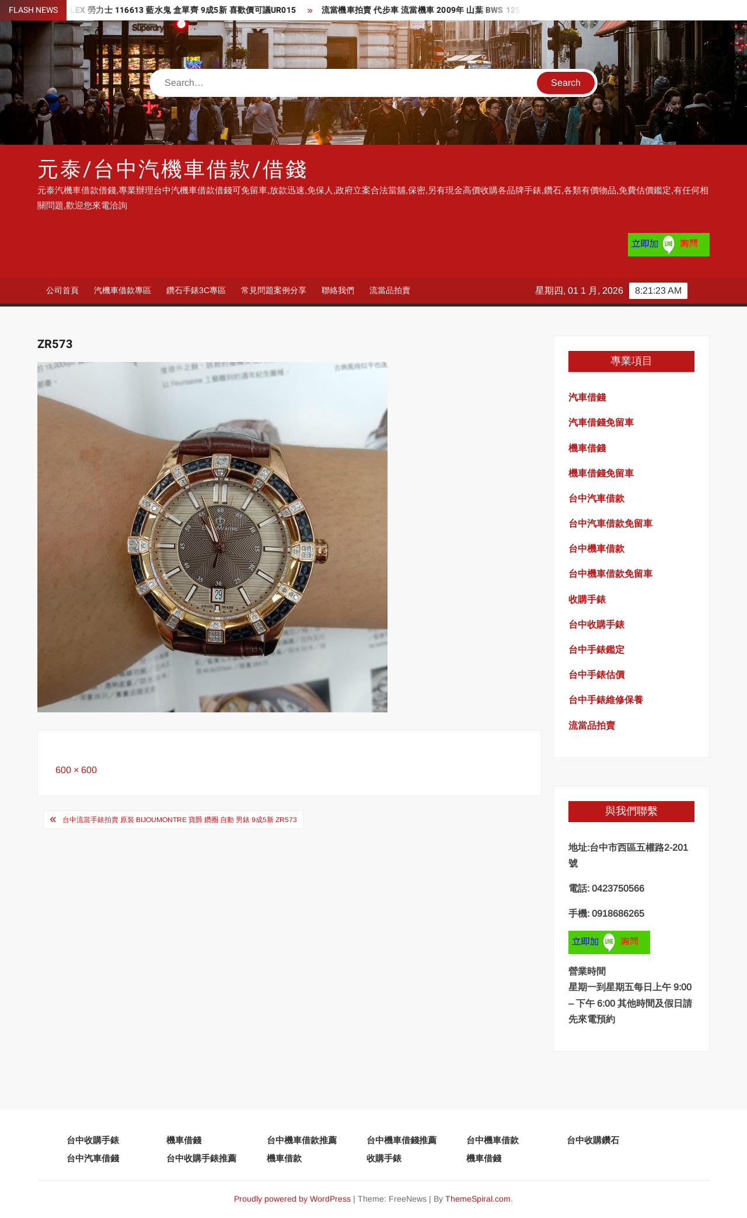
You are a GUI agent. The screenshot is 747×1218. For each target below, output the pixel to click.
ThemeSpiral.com (478, 1198)
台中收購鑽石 (593, 1140)
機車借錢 (183, 1140)
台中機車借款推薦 (302, 1140)
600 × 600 (76, 770)
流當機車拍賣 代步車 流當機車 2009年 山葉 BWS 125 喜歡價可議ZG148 (460, 10)
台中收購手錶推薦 (201, 1158)
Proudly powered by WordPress (292, 1198)
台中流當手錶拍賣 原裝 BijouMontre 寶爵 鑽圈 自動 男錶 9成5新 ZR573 (179, 820)
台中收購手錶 (93, 1140)
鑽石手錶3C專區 (196, 290)
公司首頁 (62, 290)
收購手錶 (384, 1158)
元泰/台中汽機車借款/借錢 (172, 169)
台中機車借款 (492, 1140)
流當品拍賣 (389, 290)
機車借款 (284, 1158)
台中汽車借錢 (93, 1158)
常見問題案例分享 (273, 290)
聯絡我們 (338, 290)
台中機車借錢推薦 (401, 1140)
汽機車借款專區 (122, 290)
